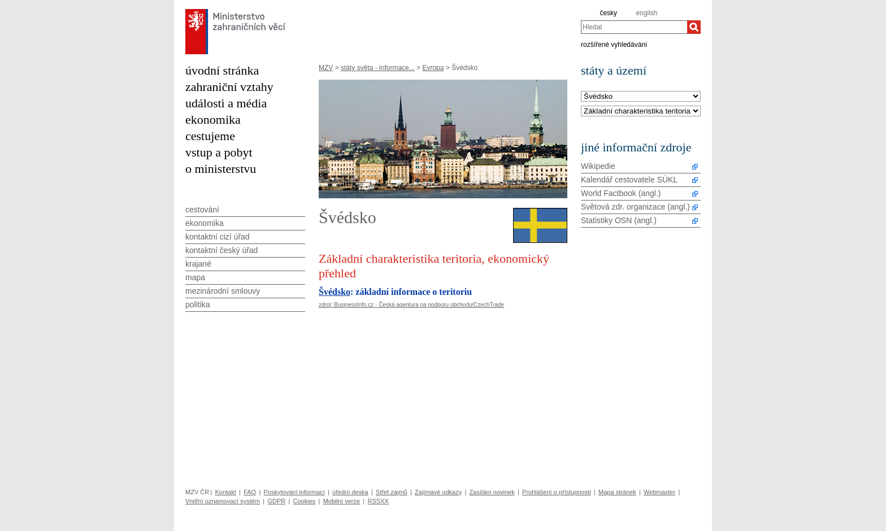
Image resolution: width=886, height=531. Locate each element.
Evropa (433, 68)
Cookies (304, 501)
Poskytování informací (294, 492)
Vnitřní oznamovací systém (222, 501)
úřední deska (350, 492)
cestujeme (210, 136)
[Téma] (641, 111)
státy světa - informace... (378, 68)
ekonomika (213, 119)
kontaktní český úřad (221, 250)
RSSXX (377, 501)
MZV (326, 68)
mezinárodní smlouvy (222, 290)
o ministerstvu (220, 169)
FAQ (250, 492)
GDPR (276, 501)
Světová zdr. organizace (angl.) (635, 206)
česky (608, 13)
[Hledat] (694, 27)
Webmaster (659, 492)
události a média (226, 103)
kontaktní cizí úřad (217, 236)
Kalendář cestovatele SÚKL (629, 179)
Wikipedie (598, 166)
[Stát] (641, 97)
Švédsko (334, 292)
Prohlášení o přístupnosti (556, 492)
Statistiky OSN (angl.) (619, 220)
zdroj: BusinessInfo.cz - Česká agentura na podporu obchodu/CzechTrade (411, 305)
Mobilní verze (341, 501)
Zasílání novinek (492, 492)
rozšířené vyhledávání (614, 44)
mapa (195, 277)
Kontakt (225, 492)
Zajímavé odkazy (438, 492)
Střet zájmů (391, 492)
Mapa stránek (617, 492)
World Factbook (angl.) (621, 193)
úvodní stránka (222, 70)
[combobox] (634, 27)
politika (197, 304)
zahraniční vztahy (229, 87)
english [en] (646, 13)
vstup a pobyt (219, 152)
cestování (202, 209)
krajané (198, 263)
